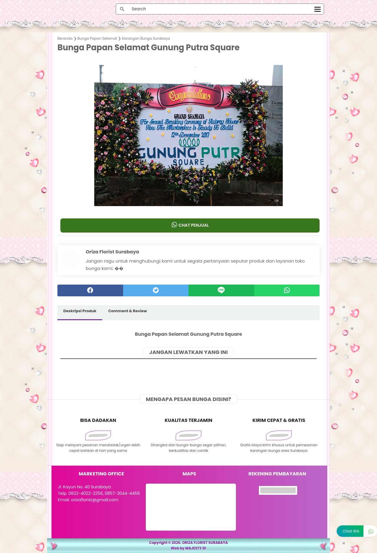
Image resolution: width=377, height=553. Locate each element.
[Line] (221, 290)
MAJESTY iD (195, 548)
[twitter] (156, 290)
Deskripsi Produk (79, 311)
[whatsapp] (287, 290)
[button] (189, 195)
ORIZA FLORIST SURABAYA (205, 542)
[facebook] (90, 290)
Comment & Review (127, 311)
